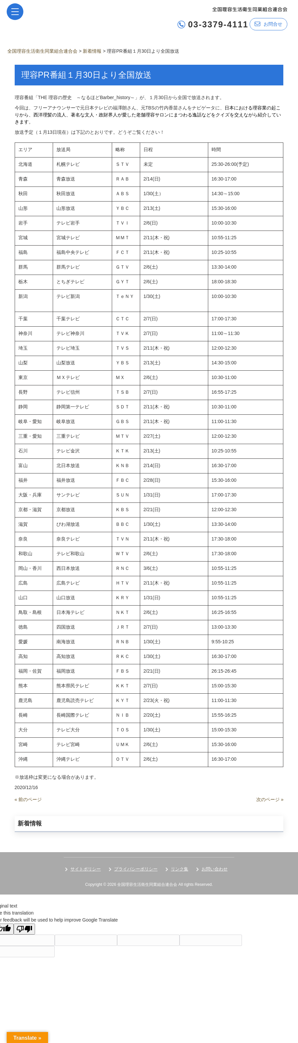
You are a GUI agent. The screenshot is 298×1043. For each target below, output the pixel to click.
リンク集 (179, 868)
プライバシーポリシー (136, 868)
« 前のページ (28, 799)
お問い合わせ (215, 868)
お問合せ (268, 24)
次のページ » (270, 799)
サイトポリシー (85, 868)
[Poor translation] (24, 928)
